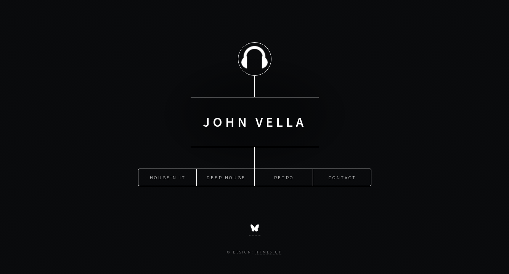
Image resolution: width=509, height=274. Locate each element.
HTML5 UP (268, 252)
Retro (284, 177)
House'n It (168, 177)
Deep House (226, 177)
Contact (342, 177)
